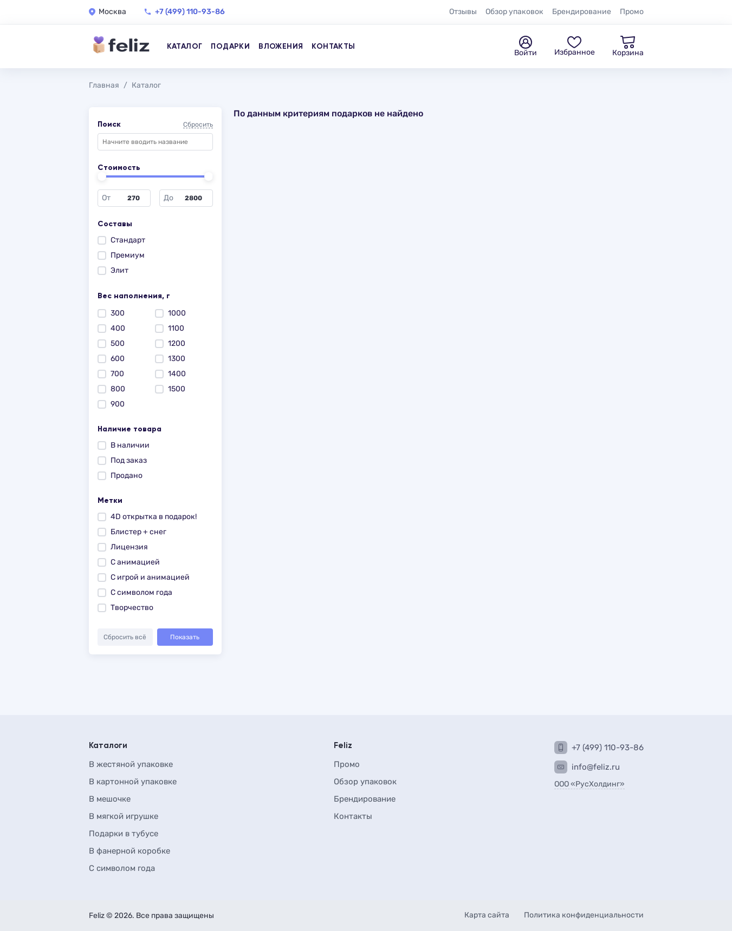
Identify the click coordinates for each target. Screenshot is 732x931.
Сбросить (198, 124)
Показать (184, 637)
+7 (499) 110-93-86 (190, 12)
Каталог (185, 46)
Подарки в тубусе (123, 833)
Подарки (230, 46)
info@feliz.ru (596, 767)
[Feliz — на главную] (121, 46)
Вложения (280, 46)
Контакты (333, 46)
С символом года (122, 868)
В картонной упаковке (133, 781)
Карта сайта (487, 915)
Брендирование (581, 11)
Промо (632, 11)
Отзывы (463, 11)
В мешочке (110, 799)
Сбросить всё (124, 637)
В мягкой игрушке (123, 816)
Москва (112, 12)
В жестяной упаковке (131, 764)
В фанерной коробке (129, 851)
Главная (104, 85)
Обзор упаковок (514, 11)
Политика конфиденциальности (584, 915)
